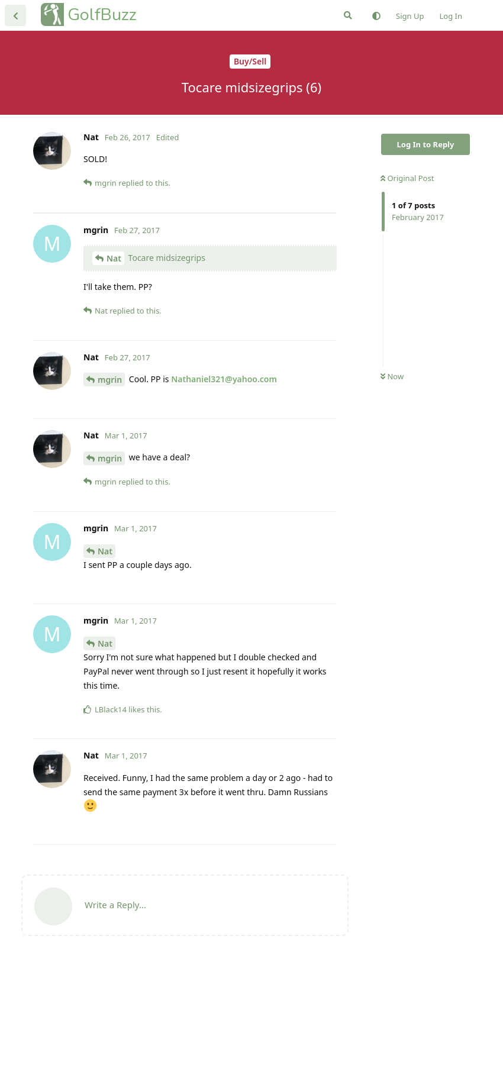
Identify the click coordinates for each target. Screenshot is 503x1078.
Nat (114, 371)
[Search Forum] (348, 15)
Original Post (407, 178)
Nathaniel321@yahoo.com (224, 492)
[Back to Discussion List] (15, 15)
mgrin (110, 492)
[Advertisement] (185, 269)
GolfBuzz (102, 14)
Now (392, 376)
